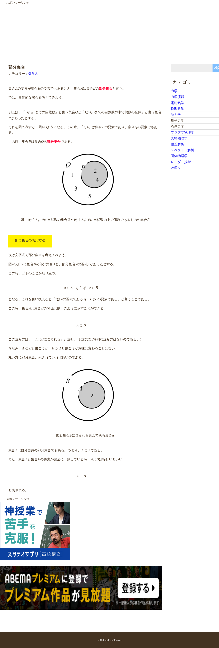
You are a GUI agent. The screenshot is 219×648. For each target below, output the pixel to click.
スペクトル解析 (182, 150)
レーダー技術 (181, 162)
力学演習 (177, 97)
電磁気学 (177, 103)
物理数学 (177, 109)
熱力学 (176, 114)
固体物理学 (179, 156)
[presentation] (16, 88)
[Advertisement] (107, 34)
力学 (174, 91)
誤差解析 (177, 144)
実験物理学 (179, 138)
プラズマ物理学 (182, 132)
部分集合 (105, 88)
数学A (33, 73)
